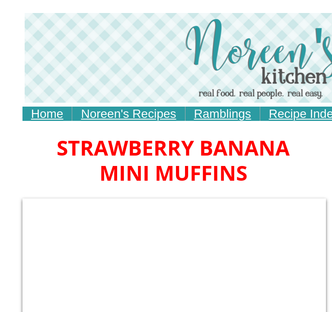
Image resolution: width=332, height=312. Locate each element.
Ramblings (222, 113)
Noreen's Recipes (128, 113)
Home (47, 113)
